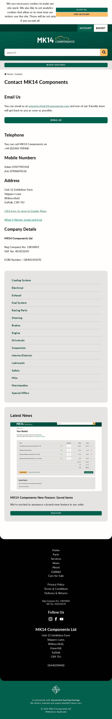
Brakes (16, 325)
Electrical (17, 288)
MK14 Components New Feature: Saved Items (41, 497)
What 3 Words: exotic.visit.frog (23, 220)
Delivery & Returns (56, 593)
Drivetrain (18, 340)
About (56, 567)
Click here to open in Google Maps (25, 211)
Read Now (56, 513)
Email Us (56, 120)
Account (85, 28)
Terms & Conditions (56, 588)
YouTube (61, 619)
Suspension (19, 348)
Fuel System (19, 302)
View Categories (56, 65)
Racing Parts (19, 310)
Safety (16, 370)
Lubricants (18, 363)
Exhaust (16, 295)
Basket (100, 28)
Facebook (56, 619)
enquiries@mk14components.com (49, 106)
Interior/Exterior (22, 355)
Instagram (50, 619)
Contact (18, 74)
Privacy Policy (56, 584)
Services (56, 558)
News (56, 563)
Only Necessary (82, 14)
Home (8, 74)
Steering (17, 318)
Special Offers (20, 393)
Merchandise (20, 385)
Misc (15, 378)
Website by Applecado (56, 711)
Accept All (82, 9)
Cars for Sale (56, 575)
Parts (56, 554)
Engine (16, 333)
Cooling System (21, 280)
